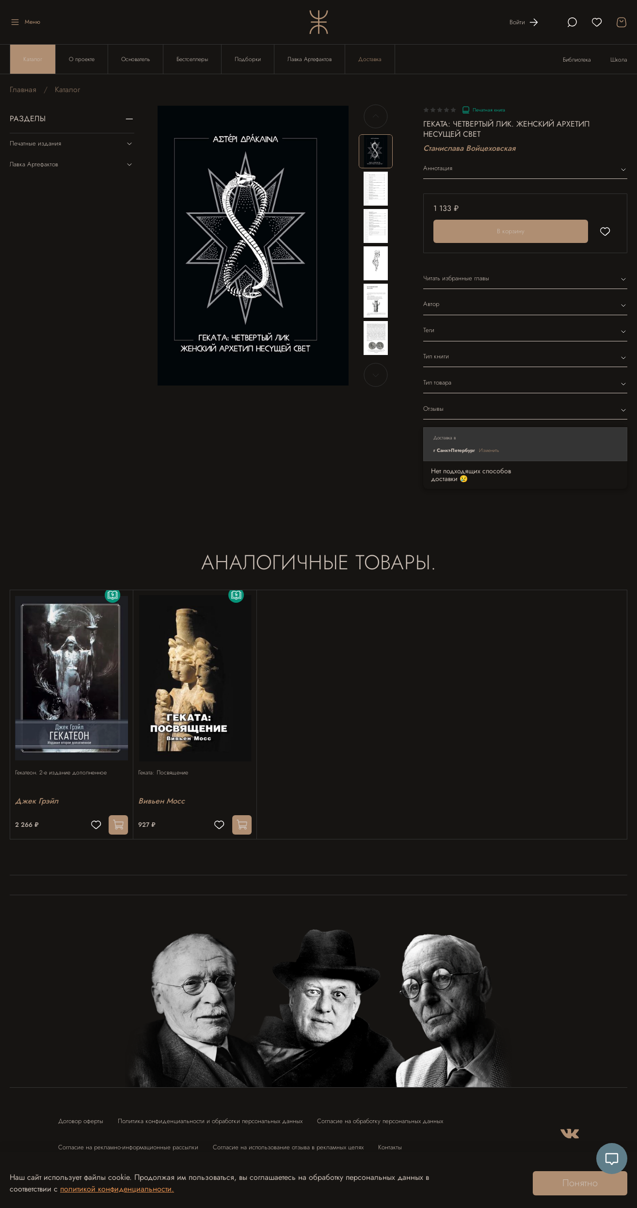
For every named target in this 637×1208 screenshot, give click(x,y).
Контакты (390, 1142)
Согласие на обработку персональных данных (380, 1116)
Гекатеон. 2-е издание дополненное (65, 762)
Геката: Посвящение (168, 762)
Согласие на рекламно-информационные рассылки (128, 1142)
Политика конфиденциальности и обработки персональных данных (210, 1116)
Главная (23, 89)
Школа (618, 59)
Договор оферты (80, 1116)
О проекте (82, 59)
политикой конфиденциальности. (117, 1188)
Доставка (370, 59)
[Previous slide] (376, 116)
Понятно (580, 1183)
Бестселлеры (192, 59)
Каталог (32, 59)
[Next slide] (376, 375)
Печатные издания (72, 143)
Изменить (489, 450)
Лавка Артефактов (309, 59)
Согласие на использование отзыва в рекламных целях (288, 1142)
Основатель (135, 59)
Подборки (248, 59)
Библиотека (577, 59)
